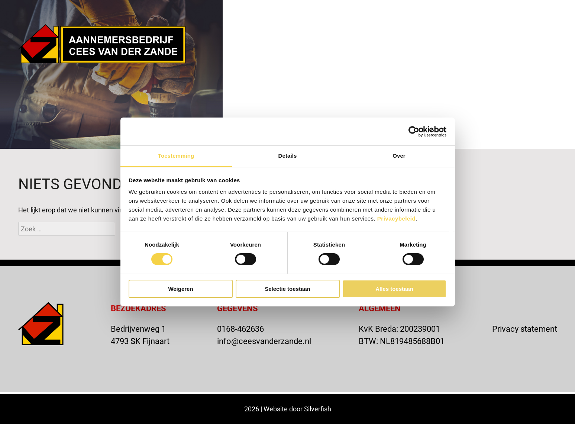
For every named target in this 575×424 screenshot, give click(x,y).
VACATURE (437, 12)
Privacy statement (524, 328)
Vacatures (535, 44)
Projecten (370, 44)
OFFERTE (491, 12)
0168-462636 (240, 328)
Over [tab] (399, 155)
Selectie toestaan (287, 289)
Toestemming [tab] (176, 155)
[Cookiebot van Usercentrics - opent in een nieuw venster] (413, 131)
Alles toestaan (394, 289)
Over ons (311, 44)
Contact (478, 44)
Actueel (426, 44)
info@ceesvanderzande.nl (264, 340)
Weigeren (180, 289)
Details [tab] (287, 155)
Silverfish (317, 408)
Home (264, 44)
